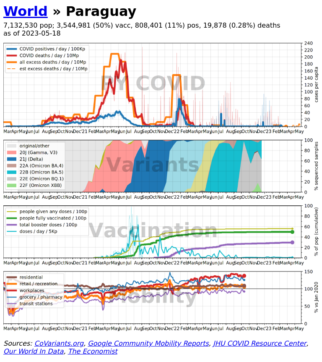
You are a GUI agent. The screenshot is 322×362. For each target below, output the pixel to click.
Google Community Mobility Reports (148, 343)
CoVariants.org (58, 343)
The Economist (92, 351)
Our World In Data (33, 351)
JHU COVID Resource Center (259, 343)
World (25, 11)
